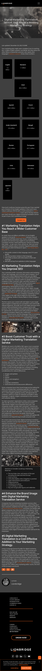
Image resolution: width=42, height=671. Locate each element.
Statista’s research (15, 54)
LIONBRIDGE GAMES (15, 603)
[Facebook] (13, 656)
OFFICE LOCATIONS (15, 630)
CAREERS (12, 624)
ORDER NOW (21, 637)
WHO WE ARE (13, 612)
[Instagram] (17, 656)
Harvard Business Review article (12, 508)
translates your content (16, 318)
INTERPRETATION (14, 601)
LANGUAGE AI (14, 598)
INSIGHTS (12, 615)
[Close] (39, 662)
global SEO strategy (11, 293)
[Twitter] (25, 656)
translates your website (24, 563)
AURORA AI (13, 605)
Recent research (21, 237)
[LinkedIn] (21, 656)
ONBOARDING (14, 628)
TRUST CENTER (14, 614)
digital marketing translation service (20, 212)
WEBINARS (13, 617)
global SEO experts (17, 415)
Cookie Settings (14, 668)
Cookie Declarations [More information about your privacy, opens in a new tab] (23, 664)
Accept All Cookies (26, 668)
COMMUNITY (13, 626)
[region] (21, 665)
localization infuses (33, 427)
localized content (21, 423)
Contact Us (21, 220)
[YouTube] (29, 656)
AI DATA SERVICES (15, 600)
